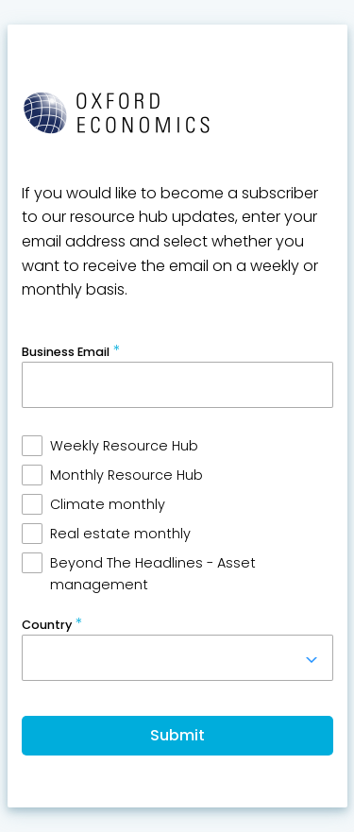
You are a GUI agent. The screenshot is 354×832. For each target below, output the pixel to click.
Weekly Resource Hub (124, 445)
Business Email (66, 352)
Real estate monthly (120, 533)
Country (47, 625)
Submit (177, 735)
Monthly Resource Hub (126, 475)
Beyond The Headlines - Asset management (153, 573)
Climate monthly (107, 504)
